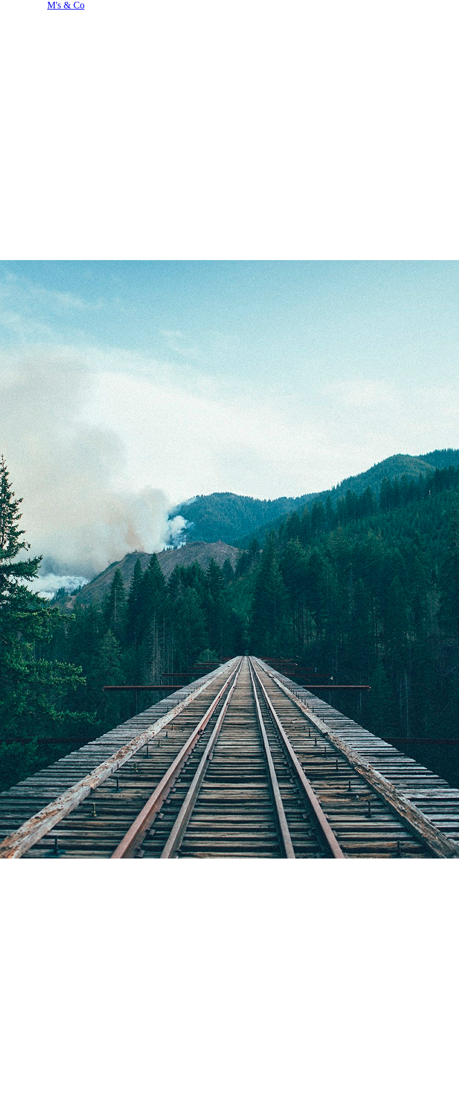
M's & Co (65, 5)
